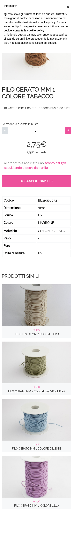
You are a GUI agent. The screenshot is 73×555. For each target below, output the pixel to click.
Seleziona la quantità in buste (20, 124)
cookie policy (35, 30)
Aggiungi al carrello (36, 181)
